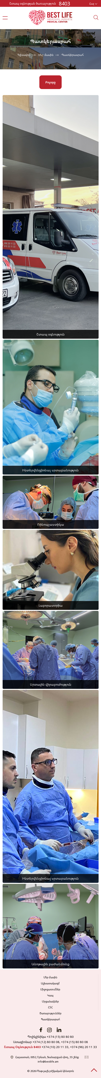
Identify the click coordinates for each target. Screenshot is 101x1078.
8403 (64, 3)
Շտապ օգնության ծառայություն (32, 3)
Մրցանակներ (50, 1001)
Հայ (93, 3)
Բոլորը (50, 82)
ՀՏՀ (50, 1007)
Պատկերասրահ (72, 55)
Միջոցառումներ (50, 989)
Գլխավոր (23, 55)
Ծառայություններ (50, 1013)
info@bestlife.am (48, 1061)
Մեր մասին (45, 55)
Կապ (50, 995)
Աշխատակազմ (50, 983)
